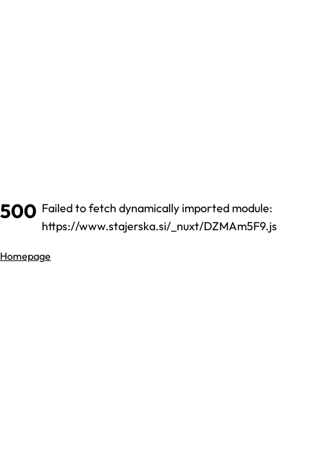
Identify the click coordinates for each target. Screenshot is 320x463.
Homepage (25, 256)
